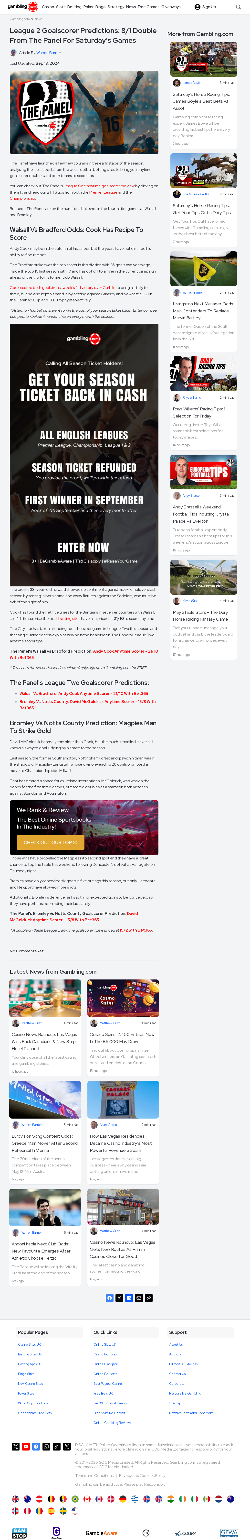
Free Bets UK (103, 1393)
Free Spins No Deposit (109, 1413)
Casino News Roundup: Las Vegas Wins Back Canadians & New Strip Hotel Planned (44, 1041)
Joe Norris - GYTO (196, 194)
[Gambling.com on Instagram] (46, 1467)
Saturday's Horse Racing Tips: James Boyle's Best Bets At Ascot (201, 101)
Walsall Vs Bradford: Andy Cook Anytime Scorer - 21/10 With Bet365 (84, 693)
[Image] (84, 827)
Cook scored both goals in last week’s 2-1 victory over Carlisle (62, 287)
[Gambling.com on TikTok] (57, 1467)
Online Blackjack (106, 1364)
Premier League (103, 192)
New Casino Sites (30, 1384)
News (38, 19)
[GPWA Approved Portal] (229, 1533)
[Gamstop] (19, 1533)
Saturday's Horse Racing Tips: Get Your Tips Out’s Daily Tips (202, 209)
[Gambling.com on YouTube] (26, 1467)
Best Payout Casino (108, 1384)
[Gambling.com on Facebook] (36, 1467)
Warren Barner (31, 1125)
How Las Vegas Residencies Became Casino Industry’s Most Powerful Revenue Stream (121, 1143)
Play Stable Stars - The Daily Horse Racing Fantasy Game (200, 615)
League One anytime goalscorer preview (99, 185)
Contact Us (177, 1374)
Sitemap (175, 1403)
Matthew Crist (31, 1023)
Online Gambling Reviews (112, 1423)
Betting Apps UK (30, 1364)
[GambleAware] (101, 1533)
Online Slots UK (105, 1344)
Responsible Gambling (185, 1393)
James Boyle (192, 83)
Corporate (177, 1384)
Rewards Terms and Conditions (191, 1413)
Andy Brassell (192, 496)
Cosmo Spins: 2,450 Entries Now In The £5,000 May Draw (122, 1038)
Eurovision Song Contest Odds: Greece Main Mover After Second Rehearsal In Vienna (45, 1143)
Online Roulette (105, 1374)
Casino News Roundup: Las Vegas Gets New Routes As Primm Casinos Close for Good (122, 1249)
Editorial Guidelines (183, 1364)
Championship (22, 198)
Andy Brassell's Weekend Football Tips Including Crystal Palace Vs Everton (201, 514)
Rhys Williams (192, 398)
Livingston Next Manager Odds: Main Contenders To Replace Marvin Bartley (203, 311)
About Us (176, 1344)
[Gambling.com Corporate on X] (67, 1467)
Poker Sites (26, 1393)
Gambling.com (20, 19)
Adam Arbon (108, 1125)
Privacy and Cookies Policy (142, 1475)
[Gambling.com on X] (16, 1467)
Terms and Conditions (94, 1475)
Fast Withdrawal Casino (110, 1403)
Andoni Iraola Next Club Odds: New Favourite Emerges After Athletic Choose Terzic (41, 1251)
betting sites (69, 618)
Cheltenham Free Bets (35, 1413)
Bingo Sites (26, 1374)
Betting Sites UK (30, 1354)
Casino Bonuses (105, 1354)
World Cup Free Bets (33, 1403)
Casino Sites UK (29, 1344)
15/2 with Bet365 (136, 930)
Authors (175, 1354)
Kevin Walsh (190, 601)
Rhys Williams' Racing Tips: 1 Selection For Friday (199, 412)
